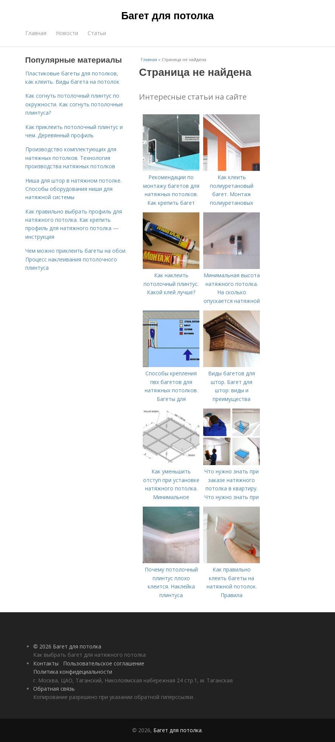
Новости (67, 33)
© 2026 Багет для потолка (67, 646)
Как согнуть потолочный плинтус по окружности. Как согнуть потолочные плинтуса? (74, 104)
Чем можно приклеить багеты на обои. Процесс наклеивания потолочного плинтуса (76, 259)
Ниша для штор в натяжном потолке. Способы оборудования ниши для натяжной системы (73, 189)
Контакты (46, 663)
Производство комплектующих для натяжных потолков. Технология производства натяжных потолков (70, 158)
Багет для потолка (167, 16)
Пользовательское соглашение (103, 663)
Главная (35, 33)
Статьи (97, 33)
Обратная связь (54, 688)
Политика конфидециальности (72, 671)
